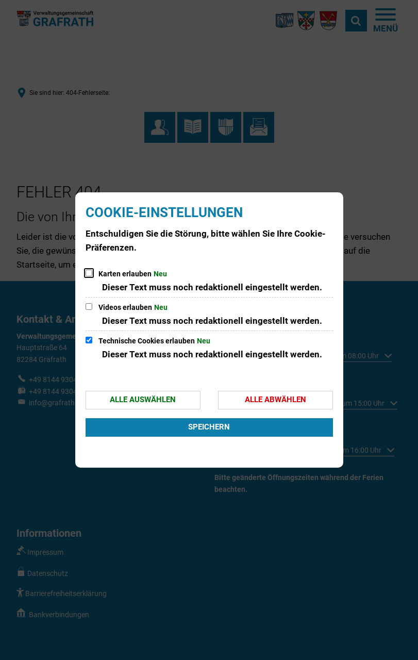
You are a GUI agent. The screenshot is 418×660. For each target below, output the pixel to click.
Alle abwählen (275, 399)
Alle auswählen (143, 399)
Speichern (209, 427)
